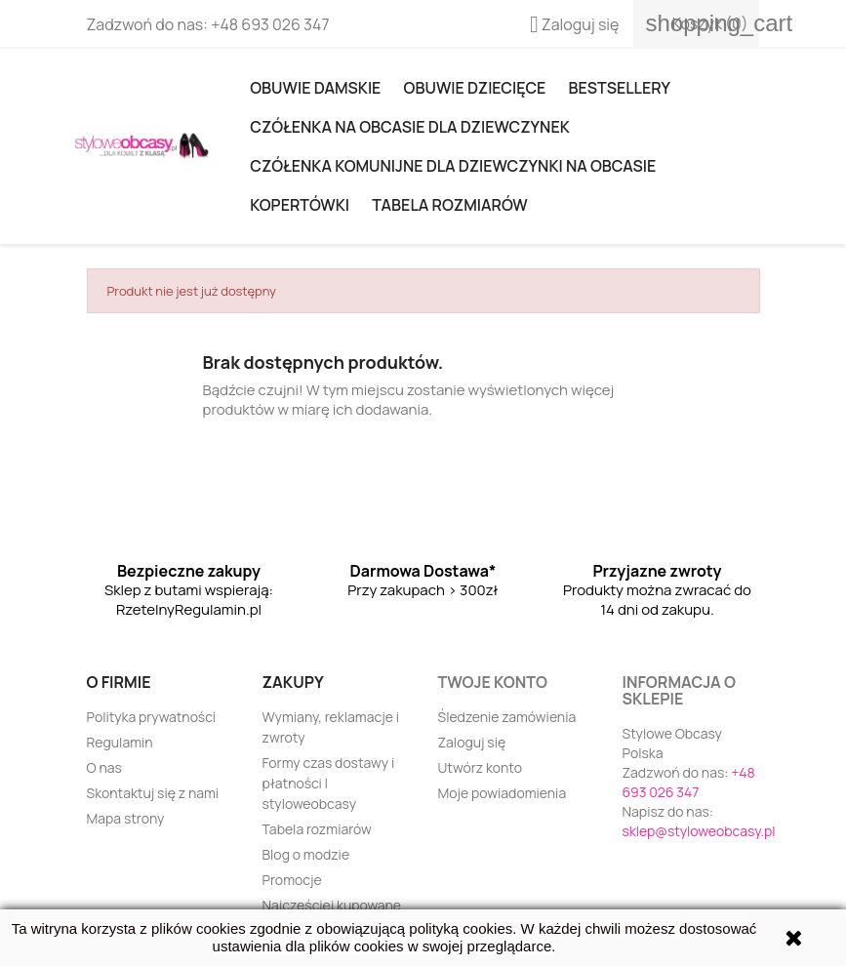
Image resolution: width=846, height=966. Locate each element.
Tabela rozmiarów (449, 205)
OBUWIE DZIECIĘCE (475, 88)
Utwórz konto (480, 767)
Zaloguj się (472, 742)
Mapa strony (126, 818)
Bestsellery (619, 88)
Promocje (292, 879)
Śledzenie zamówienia (507, 716)
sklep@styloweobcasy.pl (699, 831)
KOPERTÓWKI (299, 205)
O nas (104, 767)
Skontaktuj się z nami (153, 793)
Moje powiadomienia (502, 793)
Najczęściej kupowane (332, 905)
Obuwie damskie (315, 88)
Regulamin (120, 742)
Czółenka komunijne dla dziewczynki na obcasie (453, 166)
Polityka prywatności (152, 716)
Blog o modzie (306, 854)
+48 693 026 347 (270, 24)
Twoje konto (492, 682)
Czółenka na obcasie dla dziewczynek (409, 127)
